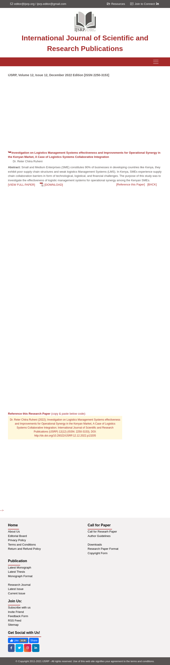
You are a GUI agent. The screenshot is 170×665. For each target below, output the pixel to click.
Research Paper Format (103, 548)
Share (33, 640)
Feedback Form (18, 616)
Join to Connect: (147, 4)
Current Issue (16, 593)
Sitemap (13, 624)
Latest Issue (15, 589)
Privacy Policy (17, 540)
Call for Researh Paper (102, 531)
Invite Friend (16, 612)
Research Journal (19, 584)
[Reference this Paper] (130, 184)
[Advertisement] (85, 116)
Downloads (95, 544)
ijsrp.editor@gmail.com (51, 4)
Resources (116, 4)
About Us (14, 531)
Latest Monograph (19, 567)
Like (18, 640)
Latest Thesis (16, 571)
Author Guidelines (99, 536)
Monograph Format (20, 576)
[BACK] (152, 184)
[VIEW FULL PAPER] (21, 184)
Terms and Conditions (22, 544)
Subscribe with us (19, 607)
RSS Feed (14, 620)
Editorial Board (17, 536)
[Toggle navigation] (156, 61)
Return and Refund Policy (24, 548)
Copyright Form (98, 553)
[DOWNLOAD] (53, 184)
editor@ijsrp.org (24, 4)
